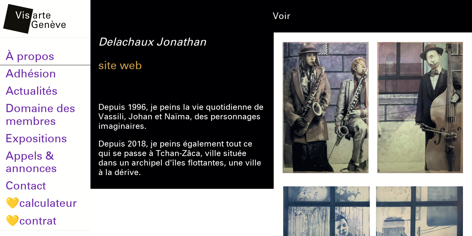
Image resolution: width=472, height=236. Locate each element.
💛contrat (31, 220)
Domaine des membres (40, 115)
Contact (26, 185)
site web (120, 65)
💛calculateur (41, 203)
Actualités (31, 91)
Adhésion (31, 73)
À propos (30, 56)
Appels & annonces (31, 162)
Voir (281, 16)
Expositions (36, 138)
